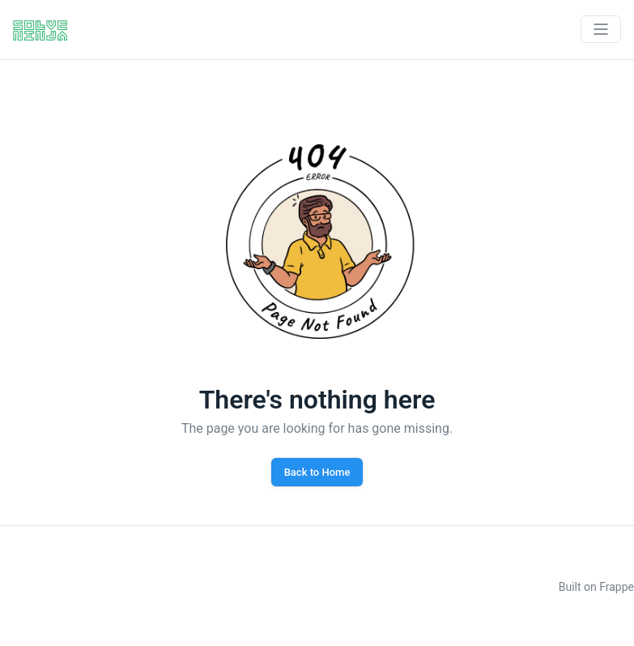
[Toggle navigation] (601, 29)
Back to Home (317, 472)
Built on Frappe (596, 586)
